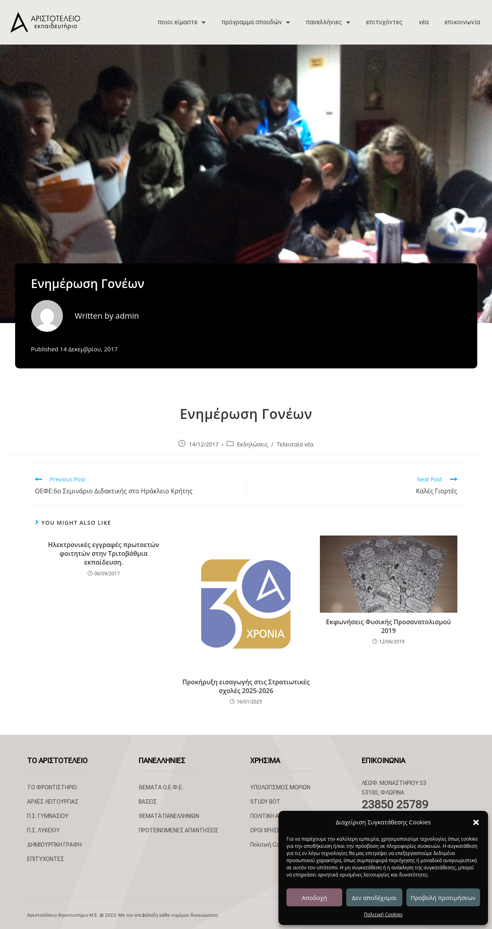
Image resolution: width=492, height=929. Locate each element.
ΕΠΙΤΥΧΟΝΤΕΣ (45, 859)
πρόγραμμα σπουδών (255, 22)
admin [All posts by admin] (127, 315)
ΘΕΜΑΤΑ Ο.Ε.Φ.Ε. (161, 787)
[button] (476, 822)
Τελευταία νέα (295, 444)
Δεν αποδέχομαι (374, 898)
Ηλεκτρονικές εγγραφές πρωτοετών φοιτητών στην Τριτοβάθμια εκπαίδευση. (103, 553)
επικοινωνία (462, 22)
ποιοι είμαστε (182, 22)
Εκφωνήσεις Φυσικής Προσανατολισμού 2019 (388, 626)
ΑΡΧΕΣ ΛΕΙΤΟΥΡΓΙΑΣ (52, 802)
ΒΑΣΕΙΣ (148, 802)
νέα (424, 22)
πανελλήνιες (328, 22)
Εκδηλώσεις (252, 444)
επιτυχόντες (384, 22)
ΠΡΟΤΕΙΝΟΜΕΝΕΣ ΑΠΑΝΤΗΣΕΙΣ (178, 830)
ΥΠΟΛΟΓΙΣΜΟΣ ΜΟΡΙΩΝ (280, 787)
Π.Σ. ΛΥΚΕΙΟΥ (43, 830)
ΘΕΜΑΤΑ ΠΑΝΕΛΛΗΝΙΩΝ (169, 816)
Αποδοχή (314, 898)
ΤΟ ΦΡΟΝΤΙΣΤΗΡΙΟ (52, 787)
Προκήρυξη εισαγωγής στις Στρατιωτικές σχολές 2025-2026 (246, 686)
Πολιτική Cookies (383, 914)
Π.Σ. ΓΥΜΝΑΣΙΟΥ (48, 816)
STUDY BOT (265, 802)
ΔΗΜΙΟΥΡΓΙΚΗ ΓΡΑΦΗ (54, 844)
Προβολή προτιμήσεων (443, 898)
